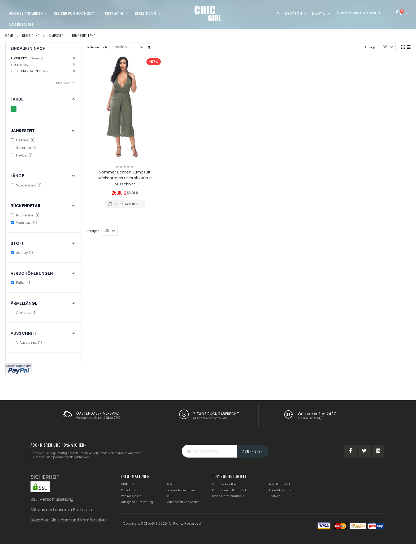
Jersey (22, 252)
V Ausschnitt (27, 342)
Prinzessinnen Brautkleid (229, 490)
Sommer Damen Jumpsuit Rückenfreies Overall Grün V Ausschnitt (125, 178)
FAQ (169, 484)
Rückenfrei (26, 215)
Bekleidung (31, 35)
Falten (22, 282)
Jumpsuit (56, 35)
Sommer (24, 147)
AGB (169, 496)
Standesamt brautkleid (228, 496)
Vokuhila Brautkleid (225, 484)
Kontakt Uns (129, 490)
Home (9, 35)
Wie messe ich (131, 496)
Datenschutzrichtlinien (182, 490)
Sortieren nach (96, 47)
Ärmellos (24, 312)
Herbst (22, 155)
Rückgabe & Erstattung (137, 502)
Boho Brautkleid (279, 484)
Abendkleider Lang (281, 490)
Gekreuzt (24, 222)
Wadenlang (27, 185)
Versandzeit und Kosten (183, 502)
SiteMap (274, 496)
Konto (318, 13)
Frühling (23, 140)
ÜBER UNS (128, 484)
